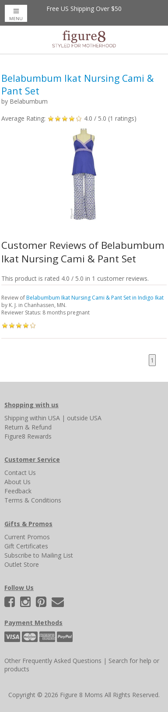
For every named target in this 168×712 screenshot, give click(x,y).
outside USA (84, 418)
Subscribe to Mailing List (38, 555)
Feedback (18, 491)
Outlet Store (21, 564)
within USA (45, 418)
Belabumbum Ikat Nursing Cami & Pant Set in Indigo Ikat (95, 297)
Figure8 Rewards (28, 436)
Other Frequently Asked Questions (53, 660)
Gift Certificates (26, 546)
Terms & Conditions (32, 500)
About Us (17, 482)
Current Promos (27, 537)
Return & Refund (28, 427)
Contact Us (20, 472)
